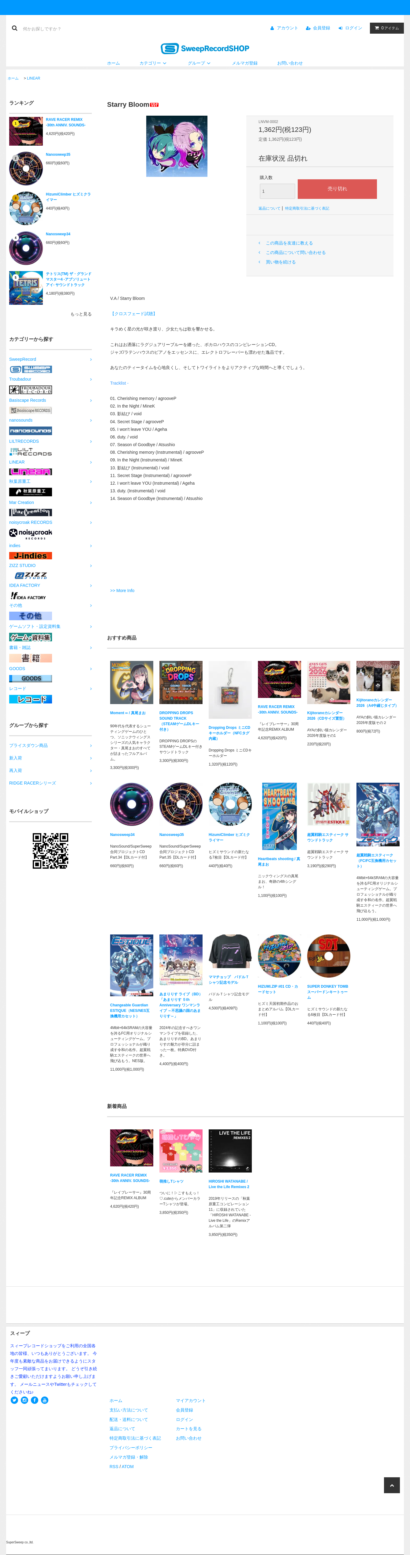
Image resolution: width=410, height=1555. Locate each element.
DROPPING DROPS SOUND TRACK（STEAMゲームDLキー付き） (179, 721)
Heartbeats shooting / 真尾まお (279, 862)
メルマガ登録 (245, 63)
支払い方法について (129, 1410)
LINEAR (33, 78)
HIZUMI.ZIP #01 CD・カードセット (278, 989)
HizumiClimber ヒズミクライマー (68, 197)
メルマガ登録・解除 (129, 1457)
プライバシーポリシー (131, 1447)
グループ (200, 63)
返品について (270, 208)
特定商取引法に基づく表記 (307, 208)
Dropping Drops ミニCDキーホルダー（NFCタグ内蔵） (229, 733)
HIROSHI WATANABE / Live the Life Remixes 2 (229, 1184)
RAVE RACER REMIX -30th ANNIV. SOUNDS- (66, 122)
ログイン (353, 27)
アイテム (385, 27)
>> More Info (122, 590)
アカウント (287, 27)
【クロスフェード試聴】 (133, 313)
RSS (114, 1466)
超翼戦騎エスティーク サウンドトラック (327, 837)
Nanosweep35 (58, 154)
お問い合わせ (290, 63)
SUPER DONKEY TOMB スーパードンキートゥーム (327, 992)
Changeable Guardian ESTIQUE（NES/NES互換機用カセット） (130, 1010)
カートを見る (189, 1428)
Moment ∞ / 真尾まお (128, 714)
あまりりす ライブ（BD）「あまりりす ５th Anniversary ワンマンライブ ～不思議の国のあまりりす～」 (181, 1005)
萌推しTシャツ (171, 1181)
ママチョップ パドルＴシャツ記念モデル (229, 980)
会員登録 (321, 27)
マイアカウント (191, 1400)
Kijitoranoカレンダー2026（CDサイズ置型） (326, 716)
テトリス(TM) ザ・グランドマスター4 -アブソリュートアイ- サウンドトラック (68, 279)
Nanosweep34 (58, 234)
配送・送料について (129, 1419)
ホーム (113, 63)
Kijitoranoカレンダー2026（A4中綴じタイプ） (377, 703)
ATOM (128, 1466)
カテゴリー (154, 63)
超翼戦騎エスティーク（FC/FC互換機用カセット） (376, 860)
